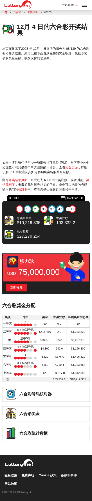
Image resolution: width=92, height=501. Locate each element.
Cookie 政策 (47, 475)
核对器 (22, 189)
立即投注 (16, 287)
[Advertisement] (46, 110)
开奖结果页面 (18, 180)
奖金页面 (71, 167)
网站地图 (10, 484)
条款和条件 (69, 475)
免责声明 (28, 475)
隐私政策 (10, 475)
